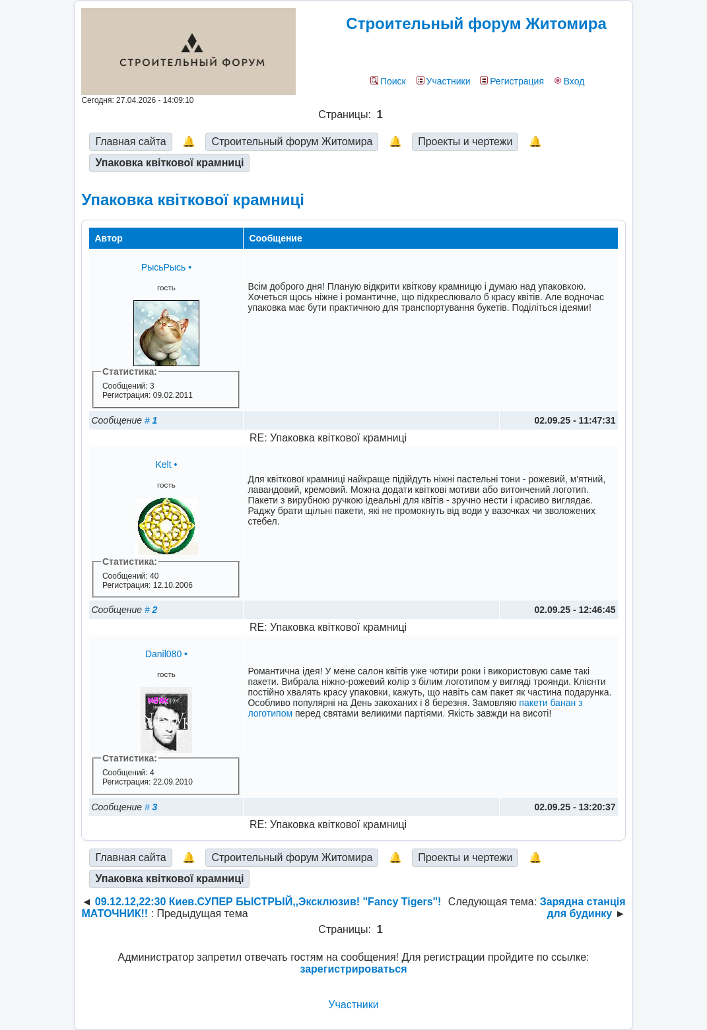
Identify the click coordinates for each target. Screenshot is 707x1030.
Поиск (388, 81)
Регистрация (512, 81)
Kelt (163, 464)
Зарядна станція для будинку (583, 907)
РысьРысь (163, 267)
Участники (444, 81)
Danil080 (163, 654)
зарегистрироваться (353, 969)
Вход (569, 81)
